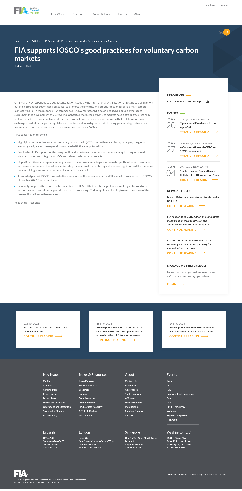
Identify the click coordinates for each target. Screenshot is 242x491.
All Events (172, 417)
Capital (47, 379)
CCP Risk (48, 383)
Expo (169, 396)
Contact (224, 472)
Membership (132, 404)
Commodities (50, 387)
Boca (169, 379)
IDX (169, 387)
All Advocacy (50, 413)
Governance (131, 387)
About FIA (130, 383)
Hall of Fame (85, 413)
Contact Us (131, 379)
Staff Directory (133, 392)
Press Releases (86, 379)
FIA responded (37, 102)
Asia (169, 400)
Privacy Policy (196, 472)
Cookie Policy (211, 472)
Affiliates (130, 396)
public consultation (63, 102)
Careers (129, 413)
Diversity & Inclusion (54, 400)
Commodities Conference (180, 392)
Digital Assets (50, 396)
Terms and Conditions (177, 472)
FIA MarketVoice (88, 383)
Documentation (87, 400)
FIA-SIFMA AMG (176, 404)
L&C (169, 383)
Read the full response (27, 202)
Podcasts (83, 392)
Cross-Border (50, 392)
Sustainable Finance (53, 409)
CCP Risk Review (88, 409)
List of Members (133, 400)
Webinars (84, 387)
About (224, 4)
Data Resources (87, 396)
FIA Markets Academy (90, 404)
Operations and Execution (57, 404)
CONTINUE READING (195, 131)
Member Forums (134, 409)
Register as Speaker (177, 413)
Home (17, 41)
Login (213, 4)
